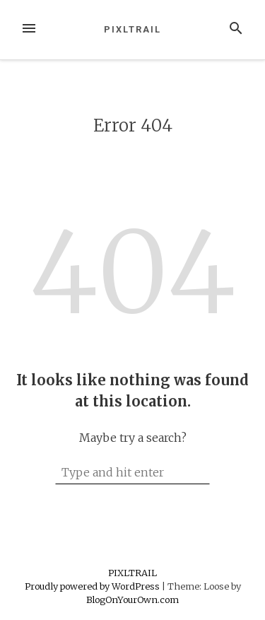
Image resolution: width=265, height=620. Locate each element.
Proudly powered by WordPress (93, 586)
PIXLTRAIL (132, 29)
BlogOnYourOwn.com (132, 599)
